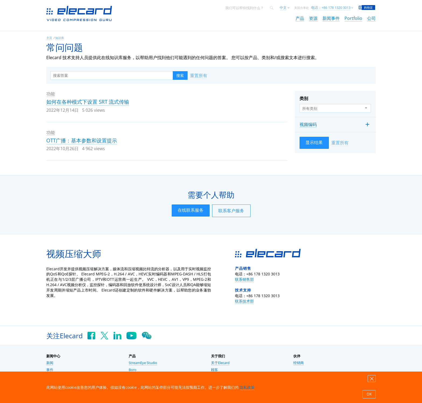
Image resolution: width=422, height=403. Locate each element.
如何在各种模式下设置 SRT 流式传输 (87, 101)
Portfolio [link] (353, 18)
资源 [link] (313, 18)
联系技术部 (244, 301)
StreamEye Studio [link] (143, 363)
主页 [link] (49, 38)
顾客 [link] (214, 370)
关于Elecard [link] (220, 363)
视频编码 (308, 124)
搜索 (180, 75)
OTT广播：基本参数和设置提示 (81, 140)
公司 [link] (371, 18)
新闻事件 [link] (331, 18)
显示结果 (314, 142)
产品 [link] (300, 18)
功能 (50, 94)
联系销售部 (244, 279)
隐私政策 (247, 387)
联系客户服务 (231, 211)
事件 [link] (49, 370)
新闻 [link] (49, 363)
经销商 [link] (298, 363)
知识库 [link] (59, 38)
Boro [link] (132, 370)
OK (369, 394)
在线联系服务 (190, 210)
